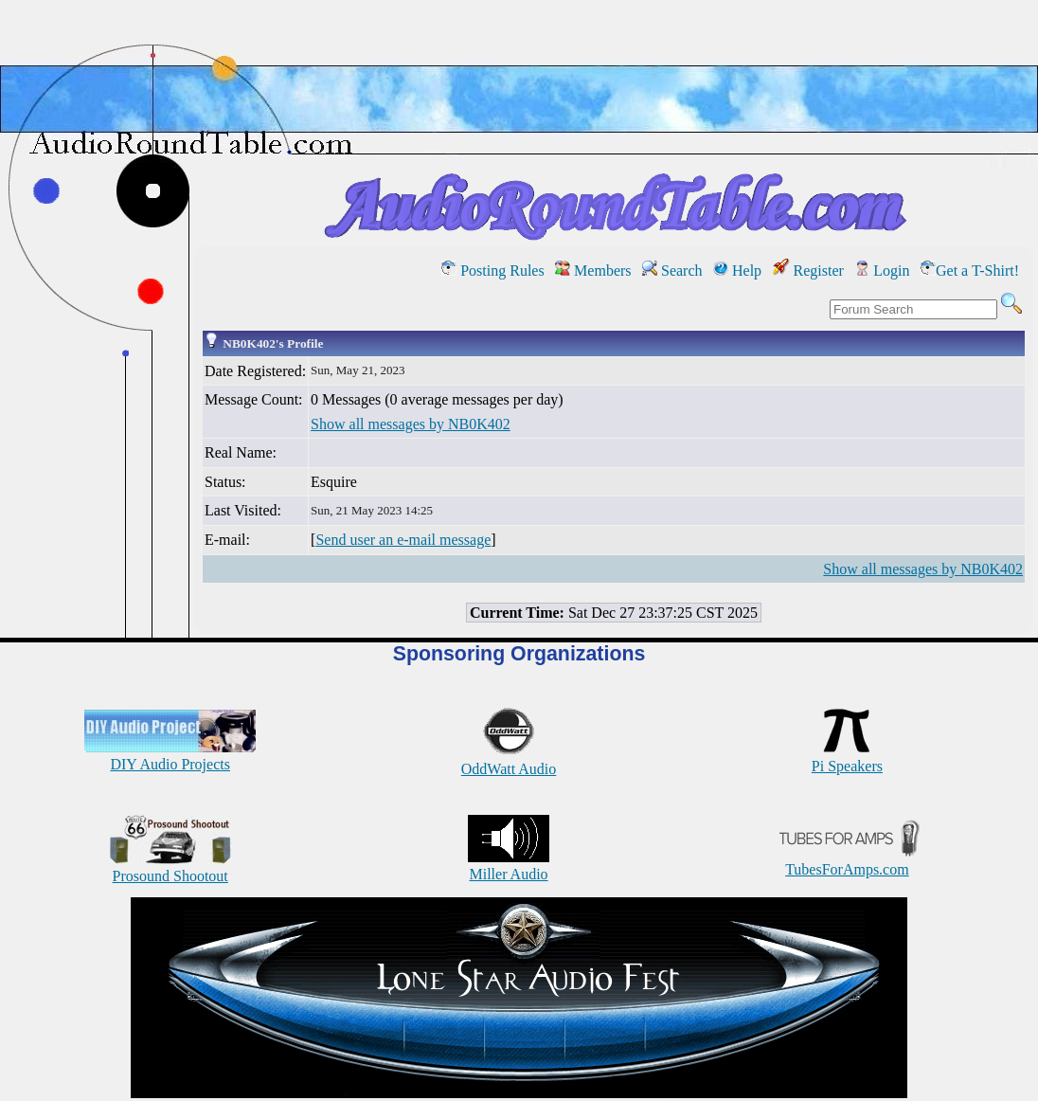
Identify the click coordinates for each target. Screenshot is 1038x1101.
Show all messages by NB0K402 (410, 424)
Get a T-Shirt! (970, 270)
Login (881, 270)
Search (672, 270)
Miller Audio (508, 865)
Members (593, 270)
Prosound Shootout (170, 867)
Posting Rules (492, 270)
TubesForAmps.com (847, 860)
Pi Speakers (847, 757)
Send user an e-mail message (403, 540)
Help (737, 270)
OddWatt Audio (508, 760)
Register (808, 270)
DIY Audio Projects (170, 755)
